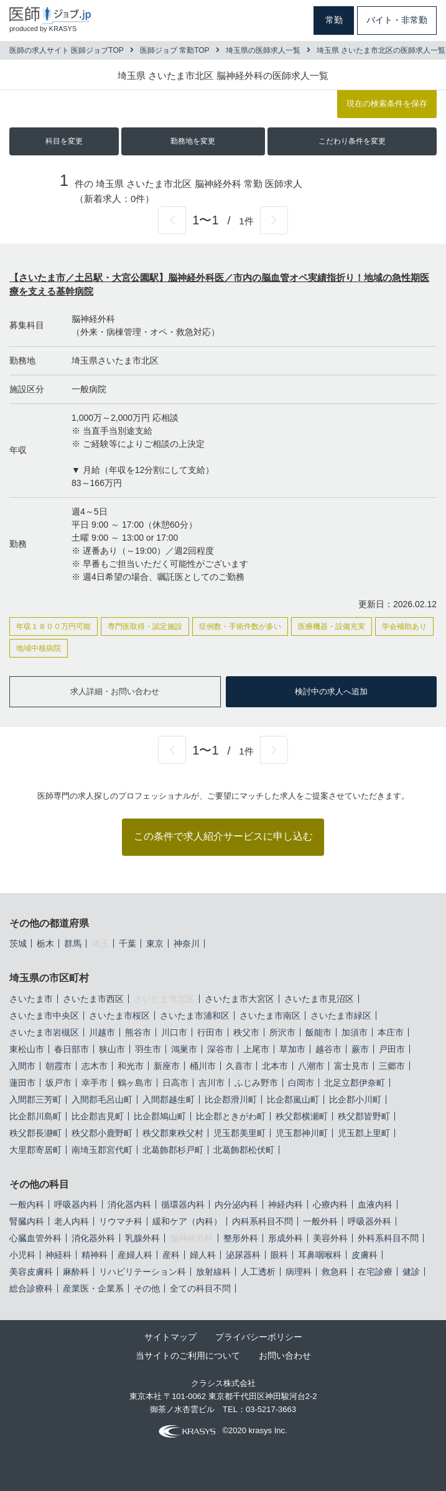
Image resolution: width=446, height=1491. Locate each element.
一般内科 (26, 1204)
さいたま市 (31, 999)
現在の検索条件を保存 (386, 103)
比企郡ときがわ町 (231, 1116)
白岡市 (301, 1083)
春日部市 (71, 1049)
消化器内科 (129, 1204)
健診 (411, 1272)
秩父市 (246, 1032)
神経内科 (285, 1204)
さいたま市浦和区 (195, 1016)
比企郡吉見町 (98, 1116)
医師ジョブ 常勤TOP (175, 50)
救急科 (335, 1272)
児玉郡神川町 (302, 1133)
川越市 (102, 1032)
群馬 (72, 943)
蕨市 (360, 1049)
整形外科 (240, 1238)
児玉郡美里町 (239, 1133)
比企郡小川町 (355, 1099)
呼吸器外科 (369, 1221)
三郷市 (392, 1066)
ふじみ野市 (256, 1083)
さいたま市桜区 (119, 1016)
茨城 (18, 943)
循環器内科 (183, 1204)
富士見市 (351, 1066)
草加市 (292, 1049)
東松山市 (26, 1049)
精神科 (94, 1255)
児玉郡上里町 (364, 1133)
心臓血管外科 (35, 1238)
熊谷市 (138, 1032)
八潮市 (311, 1066)
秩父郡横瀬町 (302, 1116)
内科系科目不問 (262, 1221)
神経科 (58, 1255)
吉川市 (211, 1083)
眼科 (279, 1255)
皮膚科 (364, 1255)
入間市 (22, 1066)
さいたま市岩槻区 (44, 1032)
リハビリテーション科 (142, 1272)
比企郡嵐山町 (293, 1099)
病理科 (299, 1272)
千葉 (127, 943)
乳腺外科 (142, 1238)
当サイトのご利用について (188, 1355)
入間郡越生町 (168, 1099)
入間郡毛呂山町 (102, 1099)
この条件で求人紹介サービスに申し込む (223, 836)
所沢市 (282, 1032)
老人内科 (71, 1221)
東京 (155, 943)
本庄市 (391, 1032)
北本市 (275, 1066)
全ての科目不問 (200, 1288)
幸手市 (94, 1083)
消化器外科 (93, 1238)
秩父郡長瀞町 (35, 1133)
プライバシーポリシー (258, 1337)
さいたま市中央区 (44, 1016)
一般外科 (320, 1221)
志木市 (94, 1066)
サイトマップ (170, 1337)
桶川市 (203, 1066)
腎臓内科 (26, 1221)
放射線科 (213, 1272)
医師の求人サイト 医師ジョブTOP (66, 50)
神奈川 (187, 943)
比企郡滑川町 (231, 1099)
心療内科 (330, 1204)
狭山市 (112, 1049)
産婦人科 (135, 1255)
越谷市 (328, 1049)
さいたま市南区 (269, 1016)
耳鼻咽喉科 (319, 1255)
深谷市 (220, 1049)
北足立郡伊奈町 (354, 1083)
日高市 (175, 1083)
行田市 (210, 1032)
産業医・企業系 (93, 1288)
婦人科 (203, 1255)
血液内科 (375, 1204)
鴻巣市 (184, 1049)
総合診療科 (31, 1288)
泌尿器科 (243, 1255)
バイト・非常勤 (396, 20)
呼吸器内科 (76, 1204)
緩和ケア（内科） (187, 1221)
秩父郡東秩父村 (172, 1133)
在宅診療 (375, 1272)
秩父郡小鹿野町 (102, 1133)
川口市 (174, 1032)
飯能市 (318, 1032)
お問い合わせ (285, 1355)
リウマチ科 (120, 1221)
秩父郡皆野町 (364, 1116)
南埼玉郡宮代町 (102, 1150)
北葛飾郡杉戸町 (172, 1150)
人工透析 (258, 1272)
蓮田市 (22, 1083)
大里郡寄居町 (35, 1150)
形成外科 (285, 1238)
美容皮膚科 (31, 1272)
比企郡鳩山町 (160, 1116)
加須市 (354, 1032)
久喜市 (239, 1066)
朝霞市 (58, 1066)
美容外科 (330, 1238)
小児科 (22, 1255)
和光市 (131, 1066)
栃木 (45, 943)
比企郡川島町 (35, 1116)
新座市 (167, 1066)
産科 (171, 1255)
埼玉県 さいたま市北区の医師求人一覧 (381, 50)
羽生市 (148, 1049)
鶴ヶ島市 (135, 1083)
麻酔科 (76, 1272)
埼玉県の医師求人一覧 (263, 50)
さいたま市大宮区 (239, 999)
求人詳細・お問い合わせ (114, 691)
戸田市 (392, 1049)
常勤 (334, 20)
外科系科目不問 (388, 1238)
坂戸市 (58, 1083)
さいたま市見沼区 (319, 999)
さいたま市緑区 (340, 1016)
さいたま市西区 (93, 999)
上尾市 (256, 1049)
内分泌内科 (236, 1204)
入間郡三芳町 (35, 1099)
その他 (147, 1288)
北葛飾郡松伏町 (243, 1150)
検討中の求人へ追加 (331, 691)
